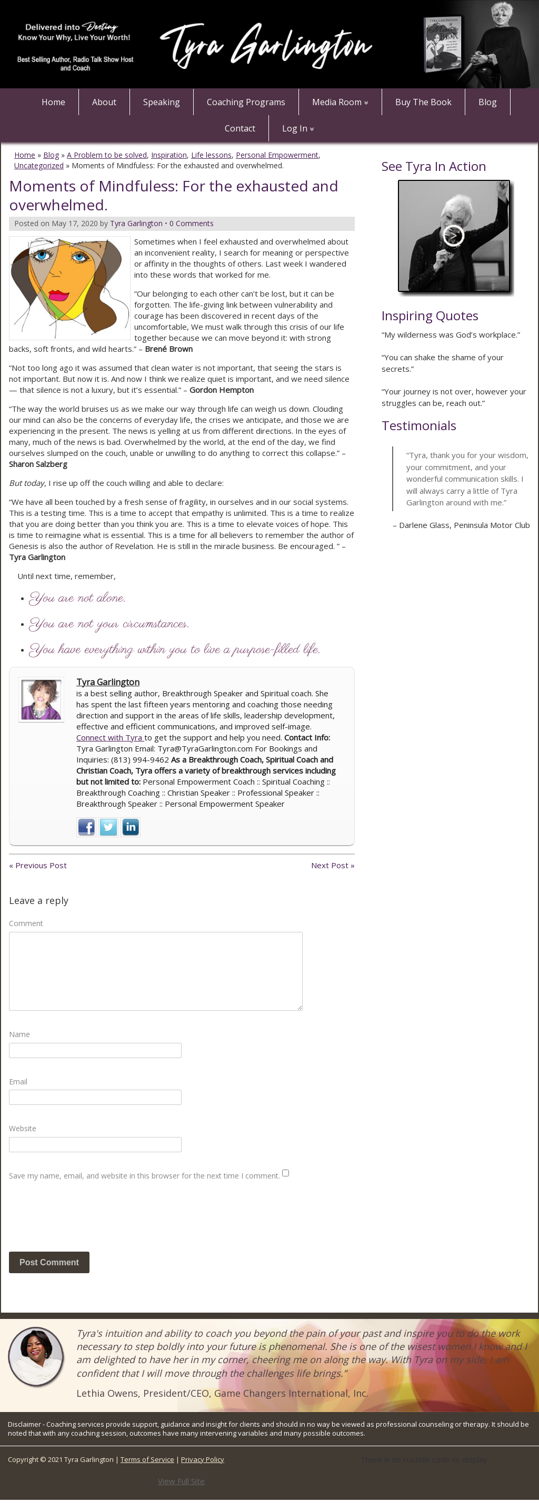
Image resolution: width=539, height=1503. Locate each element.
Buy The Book (423, 102)
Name (19, 1034)
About (104, 102)
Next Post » (333, 865)
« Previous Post (38, 865)
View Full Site (181, 1481)
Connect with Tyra (110, 737)
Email (18, 1081)
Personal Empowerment (277, 155)
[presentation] (89, 1220)
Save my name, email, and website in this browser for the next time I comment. (144, 1176)
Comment (26, 923)
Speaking (161, 102)
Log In (294, 128)
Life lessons (211, 155)
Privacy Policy (202, 1459)
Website (22, 1128)
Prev (390, 563)
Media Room (337, 102)
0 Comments (191, 223)
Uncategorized (39, 165)
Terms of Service (147, 1459)
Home (53, 102)
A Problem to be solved (107, 155)
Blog (487, 102)
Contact (240, 128)
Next (521, 563)
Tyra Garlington (107, 682)
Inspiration (169, 155)
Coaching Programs (246, 102)
